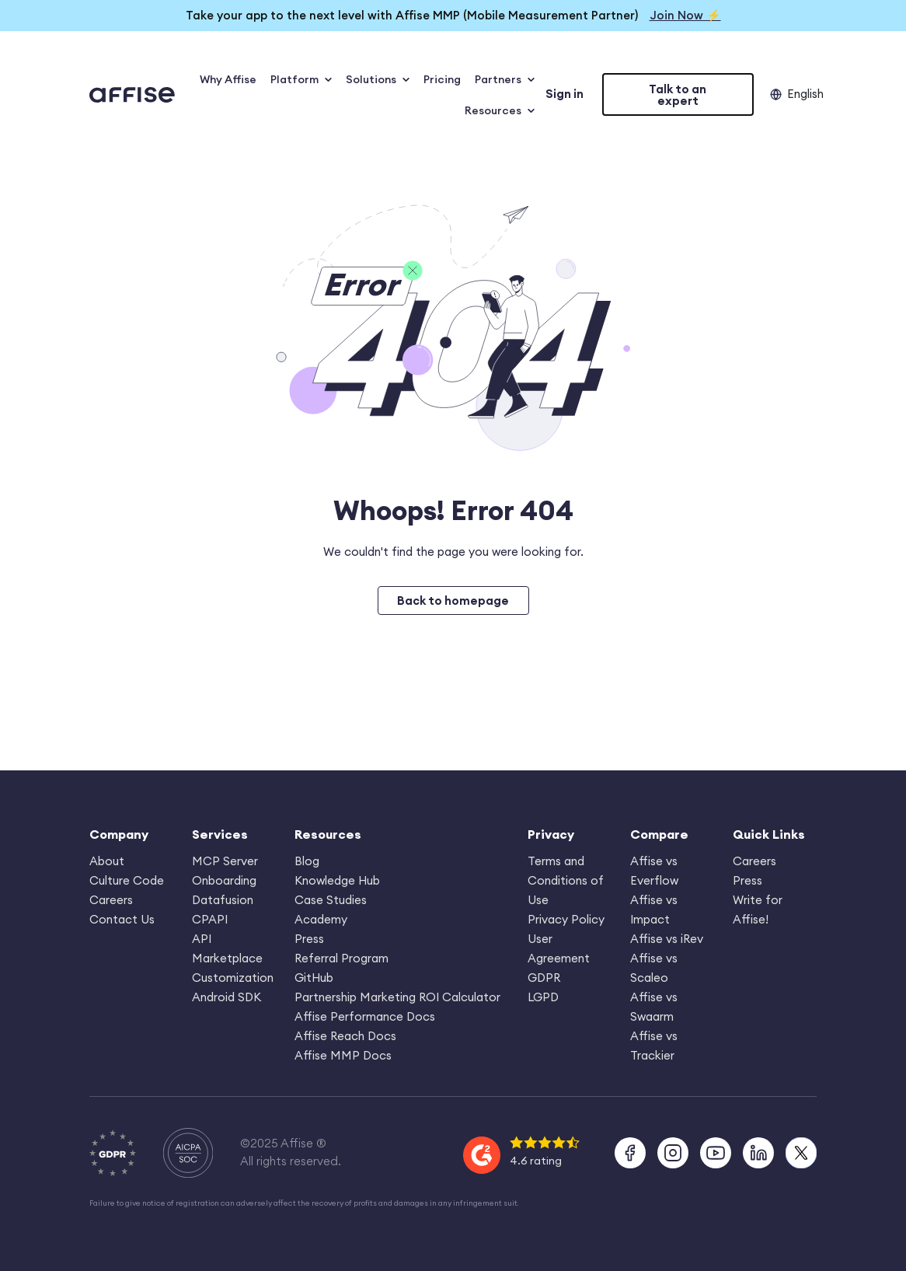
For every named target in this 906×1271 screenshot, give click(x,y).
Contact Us (122, 919)
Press (309, 938)
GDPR (544, 977)
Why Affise (228, 79)
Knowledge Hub (337, 880)
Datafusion (222, 899)
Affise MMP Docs (343, 1055)
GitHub (313, 977)
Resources (500, 110)
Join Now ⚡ (685, 15)
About (106, 861)
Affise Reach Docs (345, 1035)
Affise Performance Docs (364, 1016)
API (201, 938)
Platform (301, 79)
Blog (306, 861)
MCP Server (225, 861)
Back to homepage (453, 600)
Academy (320, 919)
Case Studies (330, 899)
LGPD (543, 997)
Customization (233, 977)
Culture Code (126, 880)
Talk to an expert (677, 95)
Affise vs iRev (666, 938)
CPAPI (210, 919)
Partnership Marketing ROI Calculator (397, 997)
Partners (505, 79)
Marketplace (227, 958)
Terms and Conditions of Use (566, 880)
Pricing (442, 79)
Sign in (564, 93)
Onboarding (224, 880)
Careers (111, 899)
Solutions (377, 79)
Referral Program (341, 958)
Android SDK (226, 997)
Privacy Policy (566, 919)
